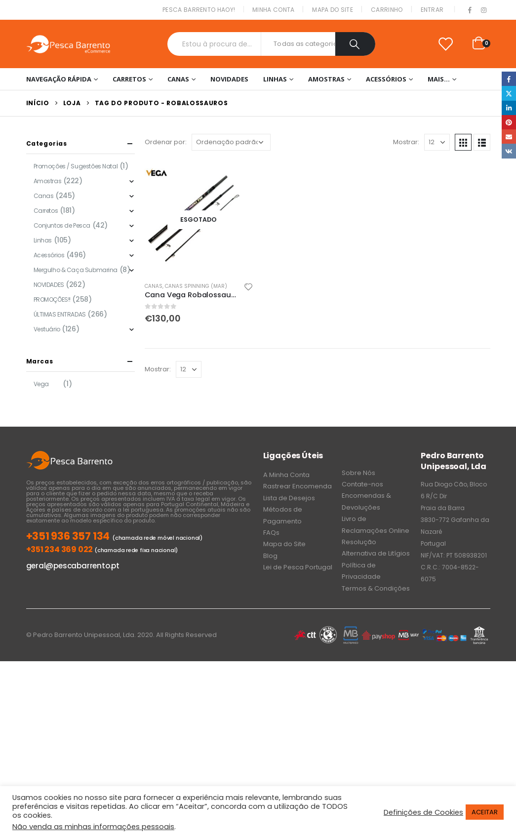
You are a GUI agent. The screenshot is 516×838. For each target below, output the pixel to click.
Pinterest (509, 122)
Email (509, 136)
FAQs (271, 532)
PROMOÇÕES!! (52, 299)
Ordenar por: (166, 142)
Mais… (439, 79)
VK (509, 151)
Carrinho (386, 9)
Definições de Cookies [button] (423, 812)
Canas (178, 79)
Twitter (509, 93)
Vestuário (47, 329)
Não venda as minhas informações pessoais (93, 827)
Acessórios (386, 79)
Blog (270, 555)
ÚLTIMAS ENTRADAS (60, 314)
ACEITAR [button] (485, 812)
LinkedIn (509, 108)
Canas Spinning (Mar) (196, 286)
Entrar (432, 9)
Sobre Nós (358, 473)
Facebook (509, 79)
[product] (199, 219)
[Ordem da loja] (231, 142)
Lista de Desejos (289, 498)
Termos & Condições (376, 588)
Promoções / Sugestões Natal (76, 166)
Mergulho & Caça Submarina (76, 270)
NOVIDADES (229, 79)
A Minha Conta (286, 474)
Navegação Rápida (58, 79)
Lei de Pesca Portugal (297, 567)
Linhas (275, 79)
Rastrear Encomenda (297, 486)
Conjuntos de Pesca (62, 225)
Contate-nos (362, 484)
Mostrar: (406, 142)
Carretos (129, 79)
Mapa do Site (332, 9)
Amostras (326, 79)
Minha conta (273, 9)
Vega (41, 384)
